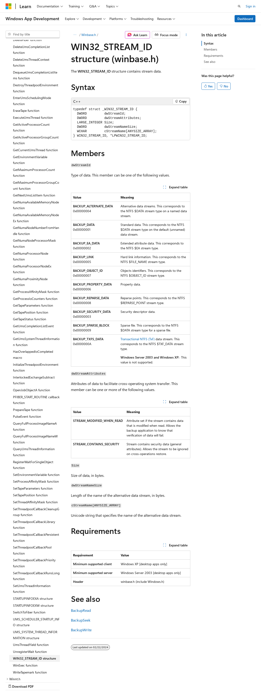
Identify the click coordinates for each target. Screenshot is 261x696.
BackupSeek (80, 620)
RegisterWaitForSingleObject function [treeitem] (33, 424)
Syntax (208, 43)
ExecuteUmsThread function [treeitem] (33, 77)
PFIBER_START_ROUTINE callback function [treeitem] (36, 359)
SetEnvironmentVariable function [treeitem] (36, 434)
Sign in (250, 6)
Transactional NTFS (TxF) (138, 339)
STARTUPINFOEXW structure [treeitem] (33, 565)
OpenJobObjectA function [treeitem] (31, 349)
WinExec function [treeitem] (25, 625)
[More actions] (186, 34)
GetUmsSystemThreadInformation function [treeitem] (36, 301)
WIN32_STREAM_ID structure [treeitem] (34, 618)
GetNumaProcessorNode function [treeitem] (30, 216)
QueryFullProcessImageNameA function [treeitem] (35, 386)
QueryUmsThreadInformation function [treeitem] (34, 411)
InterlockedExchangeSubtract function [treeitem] (34, 340)
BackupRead (81, 610)
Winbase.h (88, 34)
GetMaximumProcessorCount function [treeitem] (34, 132)
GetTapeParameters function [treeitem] (33, 265)
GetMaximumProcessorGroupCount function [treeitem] (36, 145)
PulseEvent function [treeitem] (27, 376)
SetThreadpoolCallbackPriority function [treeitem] (34, 522)
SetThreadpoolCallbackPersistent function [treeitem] (36, 497)
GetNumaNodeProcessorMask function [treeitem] (34, 203)
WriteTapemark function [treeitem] (30, 632)
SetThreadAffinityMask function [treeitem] (35, 461)
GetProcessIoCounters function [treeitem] (35, 258)
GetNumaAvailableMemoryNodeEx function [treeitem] (36, 177)
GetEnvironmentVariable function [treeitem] (30, 119)
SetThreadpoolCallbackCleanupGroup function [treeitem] (36, 471)
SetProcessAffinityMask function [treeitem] (36, 441)
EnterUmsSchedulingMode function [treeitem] (32, 60)
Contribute (83, 682)
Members (210, 49)
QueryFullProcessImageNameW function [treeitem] (35, 399)
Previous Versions (42, 682)
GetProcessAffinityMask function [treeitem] (36, 251)
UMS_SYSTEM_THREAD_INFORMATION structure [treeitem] (35, 594)
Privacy (101, 682)
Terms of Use (124, 682)
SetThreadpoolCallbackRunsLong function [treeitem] (36, 535)
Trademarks (147, 682)
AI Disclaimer (15, 682)
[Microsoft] (9, 6)
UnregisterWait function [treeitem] (30, 611)
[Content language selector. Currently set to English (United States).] (27, 670)
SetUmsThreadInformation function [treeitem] (32, 548)
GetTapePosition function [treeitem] (30, 272)
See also (209, 61)
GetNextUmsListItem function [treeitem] (34, 155)
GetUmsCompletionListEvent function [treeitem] (33, 288)
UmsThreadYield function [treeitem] (31, 604)
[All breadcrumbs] (75, 34)
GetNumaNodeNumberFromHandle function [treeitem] (36, 190)
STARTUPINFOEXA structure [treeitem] (33, 558)
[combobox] (33, 34)
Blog (63, 682)
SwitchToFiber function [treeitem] (29, 572)
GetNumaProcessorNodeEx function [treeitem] (32, 229)
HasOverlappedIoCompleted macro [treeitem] (33, 314)
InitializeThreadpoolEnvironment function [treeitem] (35, 327)
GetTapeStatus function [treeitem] (29, 278)
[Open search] (239, 6)
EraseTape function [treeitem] (26, 70)
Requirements (213, 55)
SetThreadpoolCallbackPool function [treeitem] (32, 510)
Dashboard (245, 18)
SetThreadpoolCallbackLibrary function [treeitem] (34, 484)
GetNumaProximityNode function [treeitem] (30, 241)
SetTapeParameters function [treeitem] (33, 448)
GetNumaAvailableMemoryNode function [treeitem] (36, 165)
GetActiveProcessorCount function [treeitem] (31, 87)
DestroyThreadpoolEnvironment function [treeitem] (35, 47)
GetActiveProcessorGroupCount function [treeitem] (36, 100)
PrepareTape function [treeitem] (28, 369)
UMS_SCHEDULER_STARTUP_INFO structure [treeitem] (36, 582)
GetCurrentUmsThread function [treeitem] (35, 109)
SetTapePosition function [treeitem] (30, 454)
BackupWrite (81, 629)
